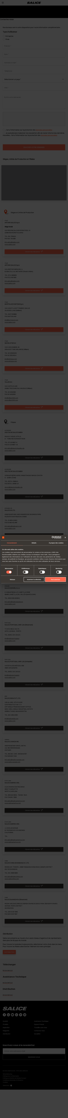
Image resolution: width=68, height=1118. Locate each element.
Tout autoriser (55, 579)
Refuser (12, 579)
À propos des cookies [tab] (56, 543)
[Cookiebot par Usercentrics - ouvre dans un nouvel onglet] (53, 537)
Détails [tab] (34, 543)
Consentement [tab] (12, 543)
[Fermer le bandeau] (65, 537)
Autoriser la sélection (34, 579)
